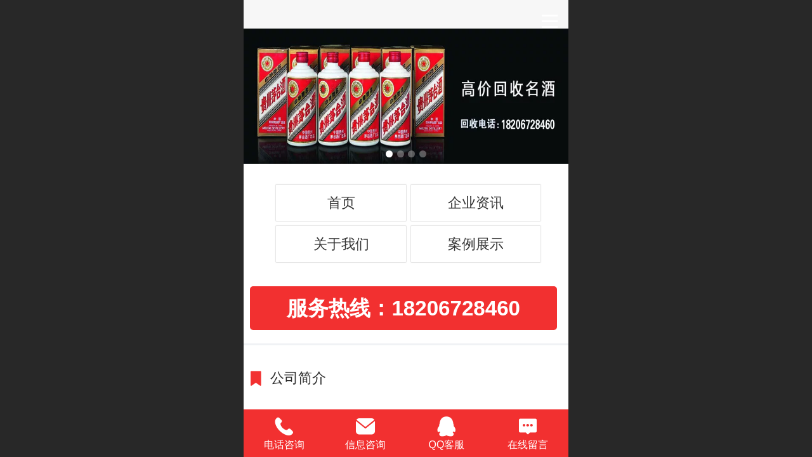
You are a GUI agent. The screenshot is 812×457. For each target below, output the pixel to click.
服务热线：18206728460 (403, 308)
